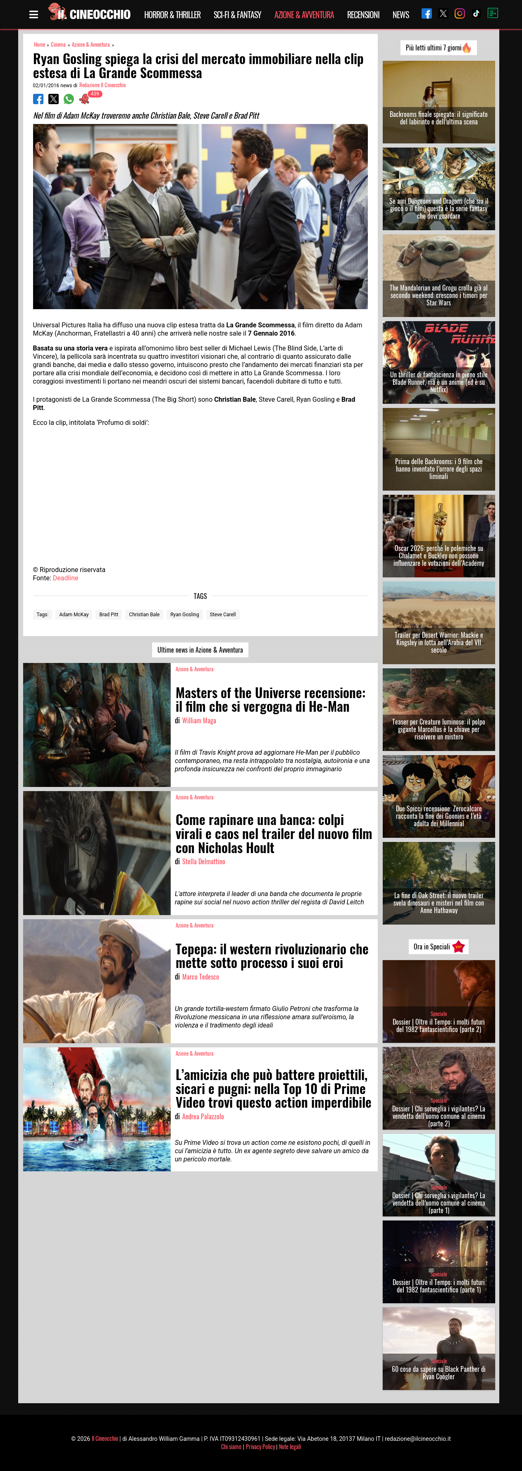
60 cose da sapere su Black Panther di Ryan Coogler (439, 1372)
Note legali (290, 1446)
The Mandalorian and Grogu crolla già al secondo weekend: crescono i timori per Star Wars (439, 295)
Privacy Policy (260, 1446)
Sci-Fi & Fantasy (237, 14)
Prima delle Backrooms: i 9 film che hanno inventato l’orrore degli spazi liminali (439, 468)
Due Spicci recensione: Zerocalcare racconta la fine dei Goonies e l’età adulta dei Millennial (439, 815)
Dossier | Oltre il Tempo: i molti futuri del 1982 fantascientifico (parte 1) (439, 1286)
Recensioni (363, 14)
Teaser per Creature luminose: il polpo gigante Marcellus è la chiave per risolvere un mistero (438, 729)
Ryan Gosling (184, 614)
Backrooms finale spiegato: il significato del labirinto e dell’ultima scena (439, 117)
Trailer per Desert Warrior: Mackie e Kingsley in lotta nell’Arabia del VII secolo (439, 642)
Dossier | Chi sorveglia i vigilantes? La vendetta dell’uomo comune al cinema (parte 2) (438, 1116)
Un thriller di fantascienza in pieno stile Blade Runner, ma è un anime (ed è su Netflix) (439, 382)
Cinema (58, 44)
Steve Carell (223, 614)
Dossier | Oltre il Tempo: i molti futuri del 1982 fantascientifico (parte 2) (439, 1025)
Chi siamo (231, 1446)
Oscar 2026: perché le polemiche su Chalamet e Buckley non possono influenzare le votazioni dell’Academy (438, 555)
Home (39, 44)
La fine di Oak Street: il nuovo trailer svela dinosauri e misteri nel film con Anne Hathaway (438, 902)
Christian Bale (144, 614)
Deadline (66, 578)
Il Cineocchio (105, 1438)
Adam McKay (73, 614)
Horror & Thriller (172, 14)
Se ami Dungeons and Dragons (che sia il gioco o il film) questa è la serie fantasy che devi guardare (439, 208)
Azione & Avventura (304, 14)
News (401, 14)
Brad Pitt (108, 614)
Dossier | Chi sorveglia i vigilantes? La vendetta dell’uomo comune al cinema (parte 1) (438, 1202)
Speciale (439, 1014)
